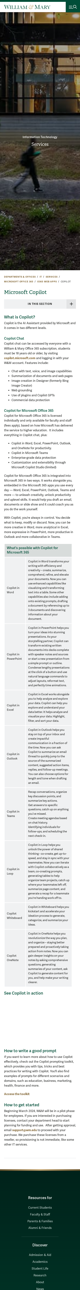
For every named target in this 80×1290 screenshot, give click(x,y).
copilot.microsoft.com (19, 358)
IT (41, 276)
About (40, 1282)
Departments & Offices (20, 276)
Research (40, 1275)
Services (40, 144)
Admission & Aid (40, 1255)
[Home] (27, 7)
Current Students (40, 1208)
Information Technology (40, 137)
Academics (40, 1262)
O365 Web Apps (47, 281)
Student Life (40, 1268)
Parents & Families (40, 1221)
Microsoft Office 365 (18, 281)
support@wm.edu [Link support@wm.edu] (24, 1130)
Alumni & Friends (40, 1228)
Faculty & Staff (40, 1214)
